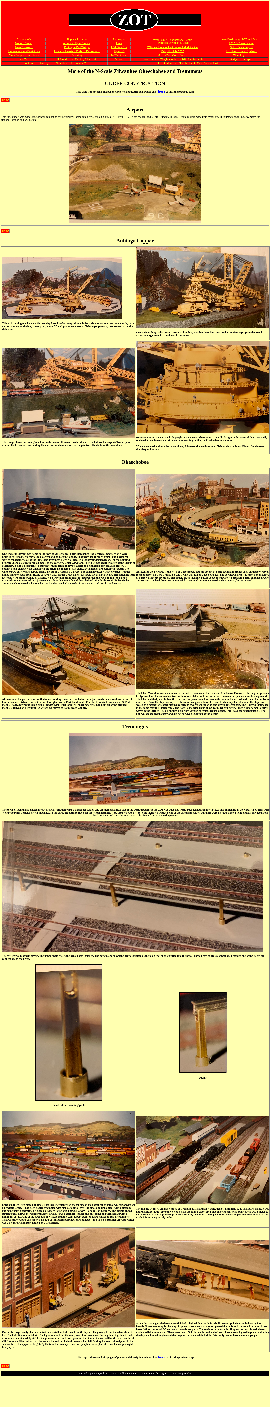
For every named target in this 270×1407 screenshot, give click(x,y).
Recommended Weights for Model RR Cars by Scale (172, 59)
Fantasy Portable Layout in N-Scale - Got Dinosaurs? (55, 63)
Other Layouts (241, 55)
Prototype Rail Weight (77, 47)
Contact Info (24, 39)
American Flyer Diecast (76, 43)
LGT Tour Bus (119, 47)
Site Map (24, 59)
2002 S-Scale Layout (241, 43)
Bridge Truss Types (241, 59)
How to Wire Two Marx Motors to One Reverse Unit (188, 63)
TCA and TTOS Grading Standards (76, 59)
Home (5, 100)
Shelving (77, 55)
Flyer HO (119, 51)
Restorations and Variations (24, 51)
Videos (119, 59)
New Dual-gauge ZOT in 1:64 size (241, 39)
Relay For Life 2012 (172, 51)
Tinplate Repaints (77, 39)
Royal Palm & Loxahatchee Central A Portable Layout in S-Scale (172, 41)
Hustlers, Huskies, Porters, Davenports (77, 51)
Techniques (119, 39)
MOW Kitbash (119, 55)
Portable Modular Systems (241, 51)
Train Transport (24, 47)
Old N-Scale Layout (241, 47)
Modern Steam (23, 43)
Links (119, 43)
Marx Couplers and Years (24, 55)
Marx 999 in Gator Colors (172, 55)
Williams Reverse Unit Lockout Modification (172, 47)
